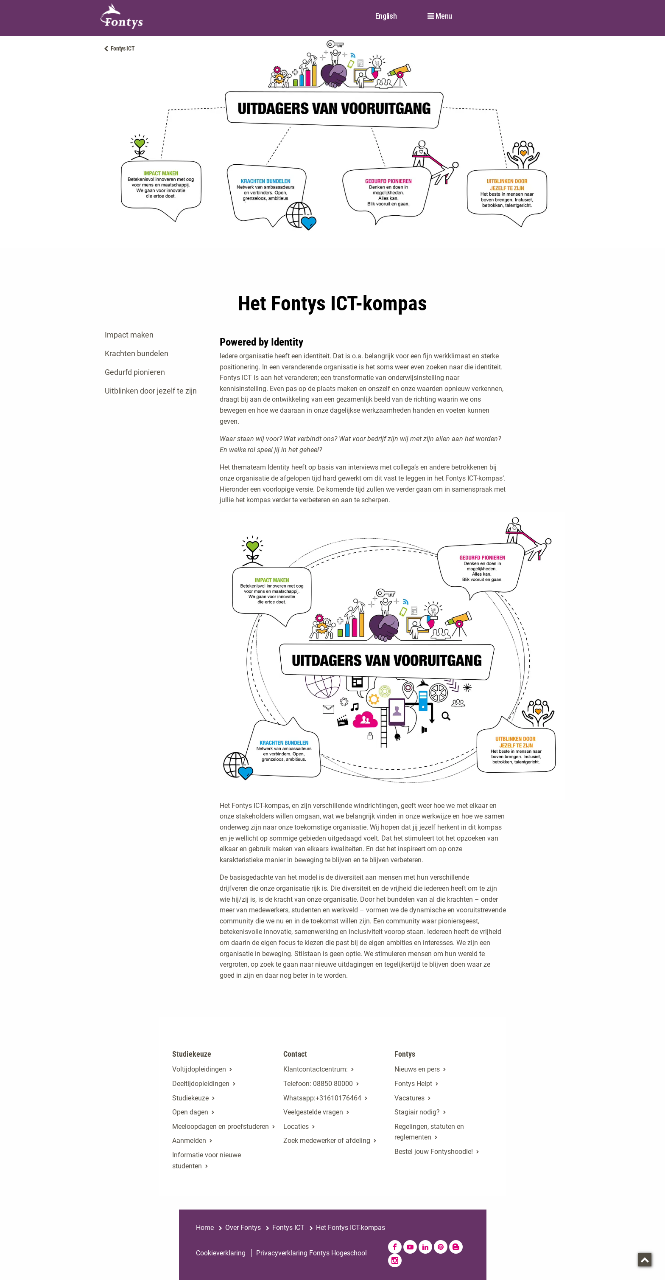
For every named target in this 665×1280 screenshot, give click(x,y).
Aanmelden (189, 1141)
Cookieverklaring (221, 1253)
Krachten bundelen (136, 353)
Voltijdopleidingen (199, 1069)
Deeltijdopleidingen (200, 1084)
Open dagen (190, 1112)
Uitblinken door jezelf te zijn (151, 390)
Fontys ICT (123, 48)
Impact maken (129, 334)
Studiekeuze (190, 1098)
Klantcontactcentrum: (315, 1069)
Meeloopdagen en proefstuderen (220, 1126)
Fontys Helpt (413, 1084)
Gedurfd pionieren (135, 372)
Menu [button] (444, 16)
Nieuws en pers (417, 1069)
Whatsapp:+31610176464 (322, 1098)
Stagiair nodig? (417, 1112)
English (386, 15)
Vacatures (409, 1098)
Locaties (296, 1126)
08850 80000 (333, 1084)
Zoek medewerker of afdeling (326, 1141)
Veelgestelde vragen (313, 1112)
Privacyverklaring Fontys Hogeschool (311, 1253)
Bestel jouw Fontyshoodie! (433, 1152)
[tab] (154, 335)
